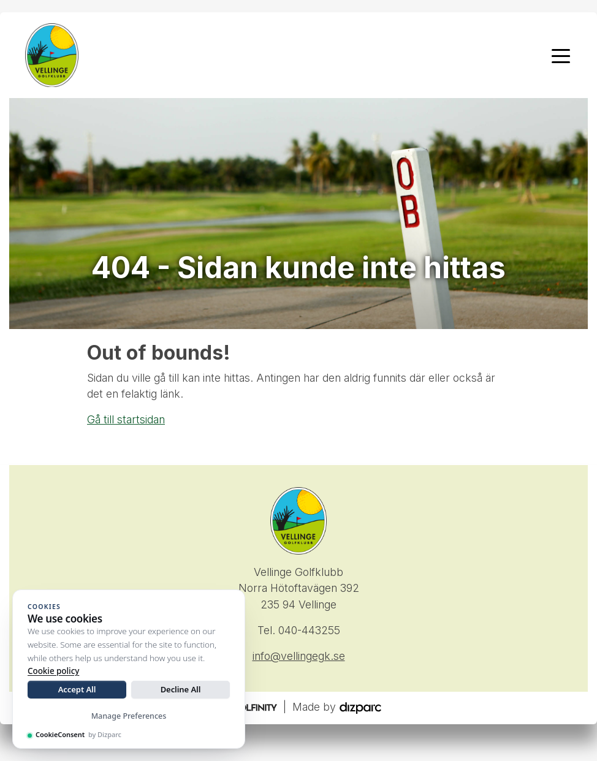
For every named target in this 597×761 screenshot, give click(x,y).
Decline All (181, 689)
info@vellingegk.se (299, 655)
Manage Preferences (129, 716)
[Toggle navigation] (561, 55)
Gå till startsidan (126, 419)
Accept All (77, 689)
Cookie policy (53, 670)
